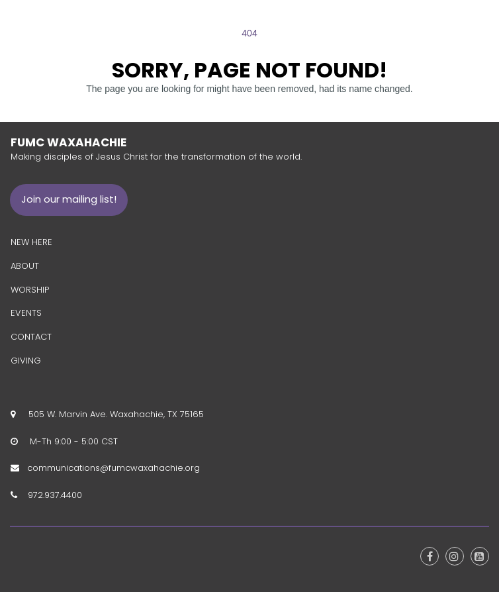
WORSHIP (30, 289)
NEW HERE (31, 242)
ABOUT (25, 266)
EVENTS (26, 313)
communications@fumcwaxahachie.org (113, 468)
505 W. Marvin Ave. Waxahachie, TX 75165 (113, 414)
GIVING (26, 360)
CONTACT (31, 336)
